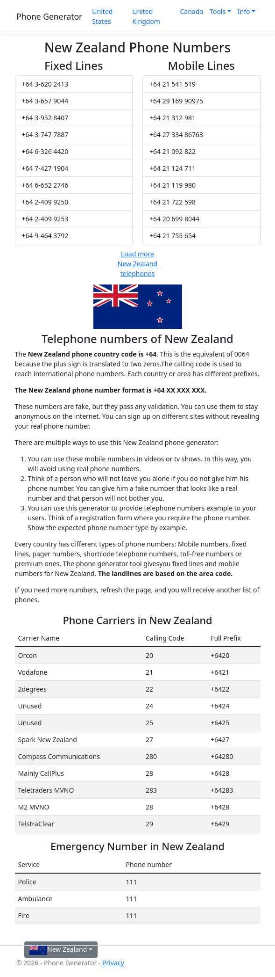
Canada (191, 11)
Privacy (113, 962)
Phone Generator (49, 16)
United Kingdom (146, 16)
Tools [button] (218, 11)
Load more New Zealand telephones (137, 263)
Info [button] (244, 11)
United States (102, 16)
